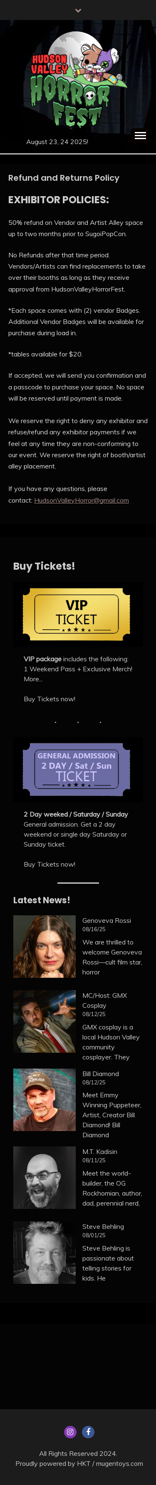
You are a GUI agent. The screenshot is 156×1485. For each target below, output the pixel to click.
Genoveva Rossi (106, 920)
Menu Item (70, 1432)
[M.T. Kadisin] (44, 1178)
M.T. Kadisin (99, 1151)
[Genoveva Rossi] (44, 947)
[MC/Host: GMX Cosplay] (44, 1022)
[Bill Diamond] (44, 1101)
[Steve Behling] (44, 1253)
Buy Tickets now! (49, 699)
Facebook (88, 1432)
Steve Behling (103, 1226)
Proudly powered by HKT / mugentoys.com (79, 1463)
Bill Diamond (100, 1073)
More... (33, 679)
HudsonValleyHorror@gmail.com (81, 500)
